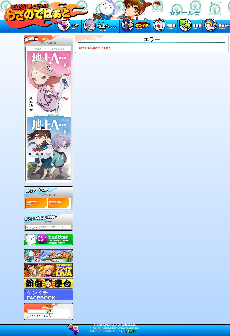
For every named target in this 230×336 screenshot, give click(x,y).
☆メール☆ (184, 13)
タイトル (34, 315)
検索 (49, 311)
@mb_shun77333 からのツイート (45, 227)
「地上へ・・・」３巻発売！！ (49, 48)
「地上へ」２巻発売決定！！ (49, 115)
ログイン (216, 2)
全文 (47, 315)
